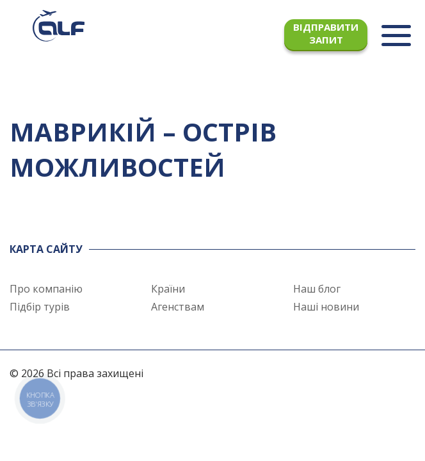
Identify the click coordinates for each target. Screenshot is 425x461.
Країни (168, 289)
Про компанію (46, 289)
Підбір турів (40, 307)
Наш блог (317, 289)
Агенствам (177, 307)
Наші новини (326, 307)
